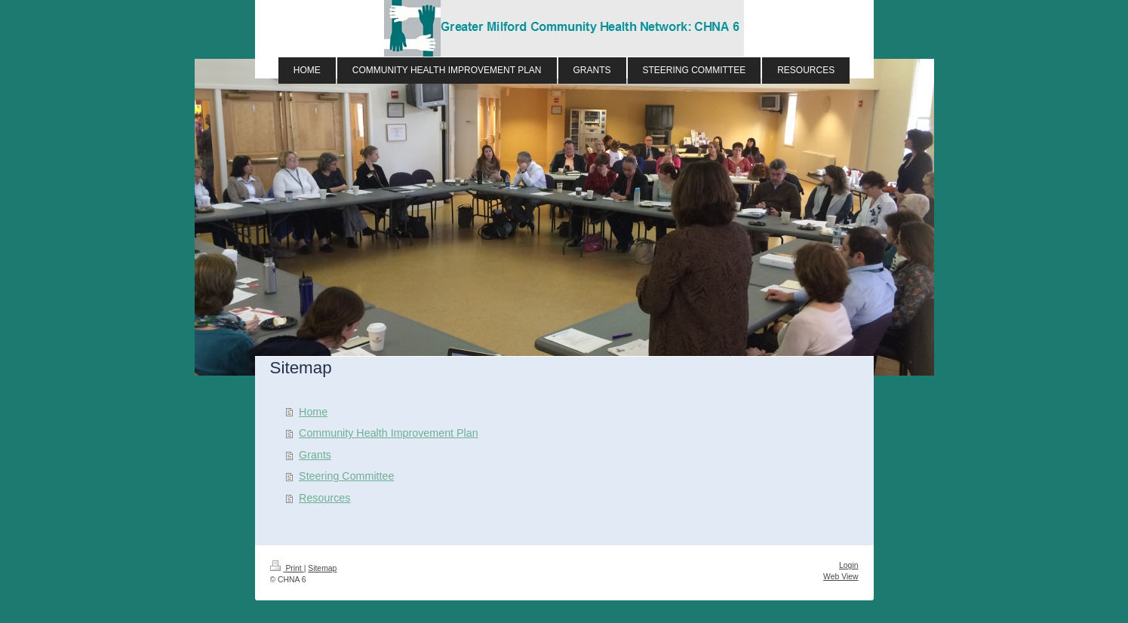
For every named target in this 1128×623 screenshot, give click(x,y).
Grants (315, 455)
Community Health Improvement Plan (388, 433)
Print (287, 568)
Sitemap (322, 568)
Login (848, 565)
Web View (840, 576)
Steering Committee (346, 476)
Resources (324, 498)
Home (313, 412)
